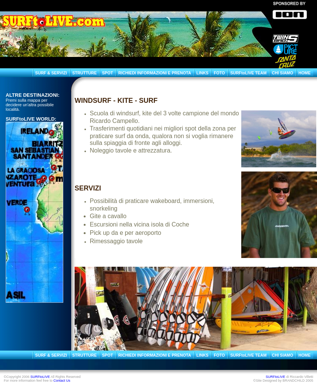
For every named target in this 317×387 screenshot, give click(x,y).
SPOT (107, 73)
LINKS (203, 73)
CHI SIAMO (282, 73)
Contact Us (61, 380)
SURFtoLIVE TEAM (248, 73)
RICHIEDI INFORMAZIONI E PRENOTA (154, 73)
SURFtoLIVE (40, 377)
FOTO (219, 73)
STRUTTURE (84, 73)
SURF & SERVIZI (51, 73)
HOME (304, 73)
